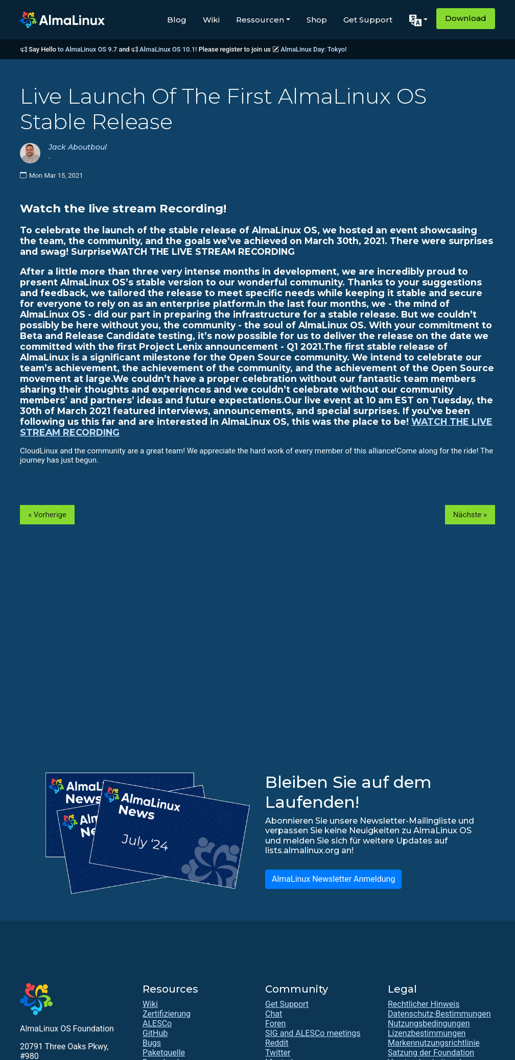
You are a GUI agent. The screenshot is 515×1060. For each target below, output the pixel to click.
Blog (176, 20)
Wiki (211, 20)
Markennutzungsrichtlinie (434, 1043)
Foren (275, 1023)
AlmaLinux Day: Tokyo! (313, 49)
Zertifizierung (167, 1014)
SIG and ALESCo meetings (313, 1033)
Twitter (277, 1052)
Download (465, 18)
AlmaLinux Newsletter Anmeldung (333, 879)
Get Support (367, 20)
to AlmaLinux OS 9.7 (87, 49)
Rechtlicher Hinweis (423, 1004)
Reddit (277, 1043)
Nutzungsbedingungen (429, 1023)
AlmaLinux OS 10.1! (168, 49)
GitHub (155, 1033)
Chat (273, 1014)
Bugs (152, 1043)
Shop (317, 20)
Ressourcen (260, 20)
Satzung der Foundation (431, 1052)
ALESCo (157, 1023)
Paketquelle (164, 1052)
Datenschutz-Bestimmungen (439, 1014)
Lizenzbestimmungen (426, 1033)
